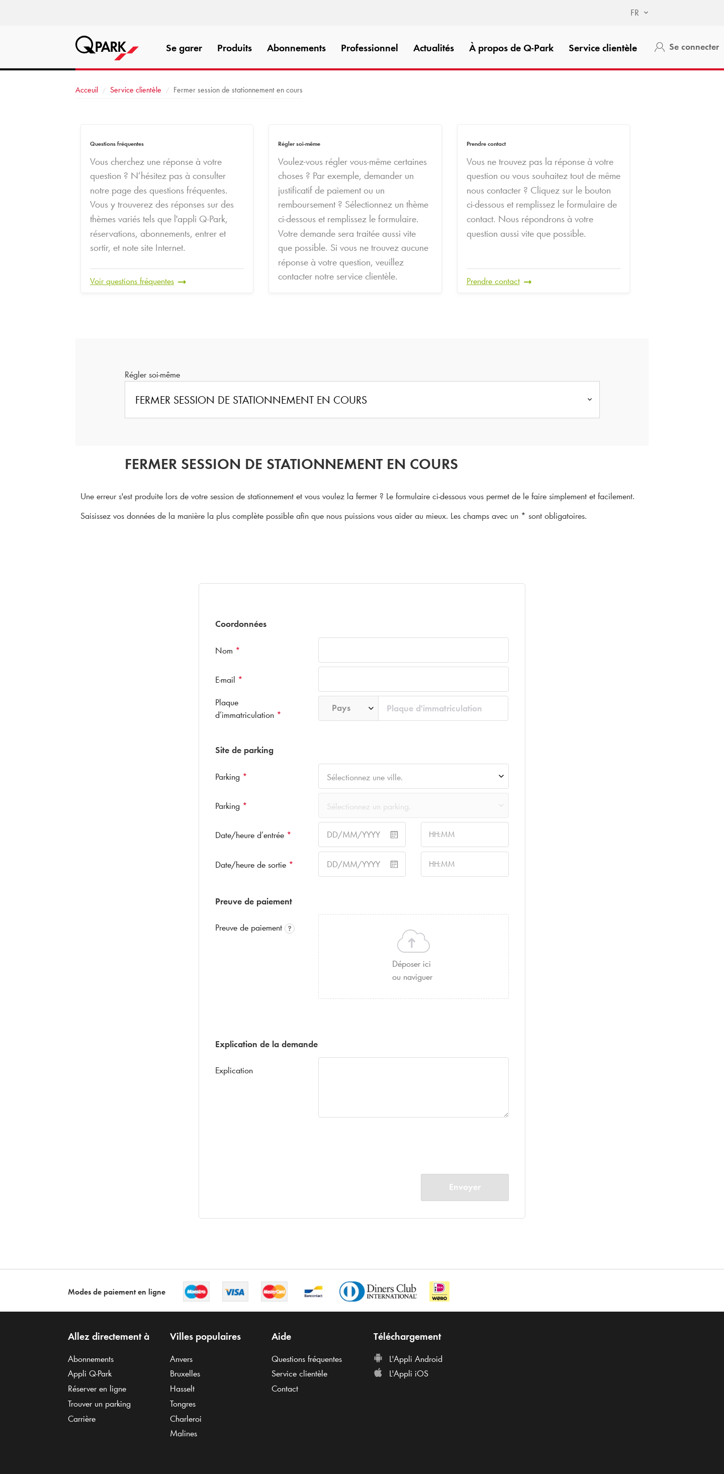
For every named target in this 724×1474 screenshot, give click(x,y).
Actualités (433, 48)
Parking (231, 776)
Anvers (181, 1358)
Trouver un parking (99, 1403)
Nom (227, 650)
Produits (234, 48)
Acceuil (86, 90)
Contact (285, 1388)
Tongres (183, 1403)
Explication (234, 1070)
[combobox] (634, 13)
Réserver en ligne (97, 1388)
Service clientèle (603, 48)
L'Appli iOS (401, 1373)
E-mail (229, 679)
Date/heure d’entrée (253, 835)
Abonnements (296, 48)
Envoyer (465, 1186)
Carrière (82, 1418)
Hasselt (182, 1388)
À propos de (511, 48)
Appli (90, 1373)
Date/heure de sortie (254, 864)
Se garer (184, 48)
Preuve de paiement (255, 927)
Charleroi (186, 1418)
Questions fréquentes (307, 1358)
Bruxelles (185, 1373)
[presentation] (394, 1140)
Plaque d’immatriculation (248, 709)
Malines (183, 1433)
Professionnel (369, 48)
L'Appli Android (408, 1358)
